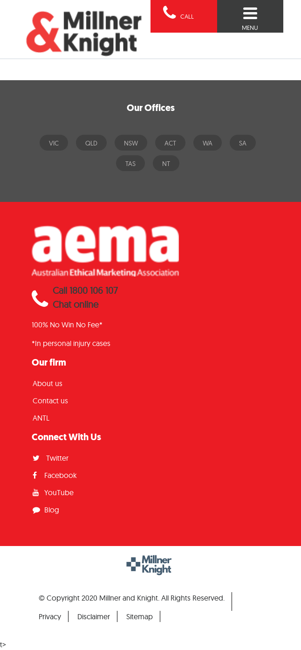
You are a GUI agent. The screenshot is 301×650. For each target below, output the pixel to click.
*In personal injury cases (71, 343)
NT (166, 163)
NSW (131, 143)
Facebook (55, 475)
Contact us (50, 400)
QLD (91, 143)
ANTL (41, 417)
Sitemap (139, 616)
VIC (54, 143)
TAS (130, 163)
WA (207, 143)
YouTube (53, 492)
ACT (170, 143)
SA (242, 143)
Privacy (50, 616)
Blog (46, 509)
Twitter (50, 458)
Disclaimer (93, 616)
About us (47, 383)
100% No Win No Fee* (67, 324)
